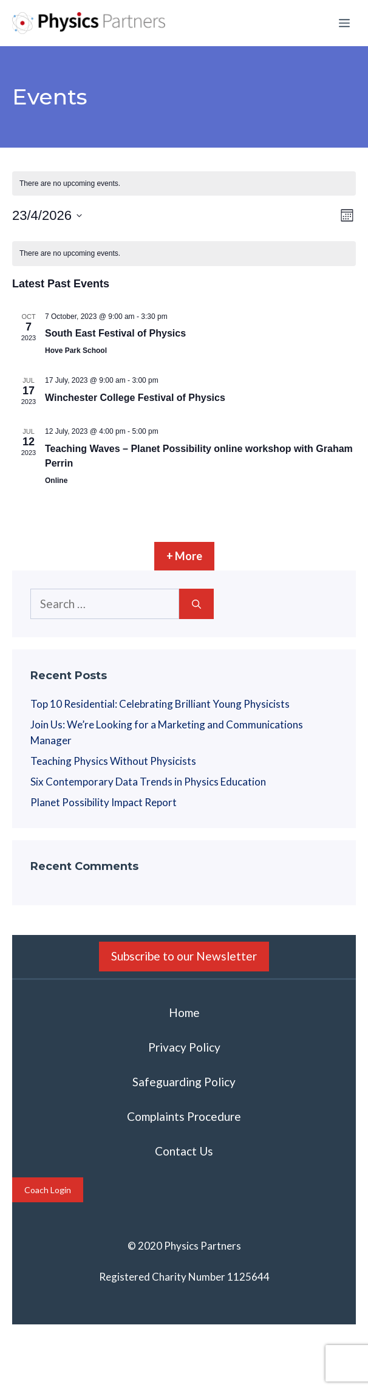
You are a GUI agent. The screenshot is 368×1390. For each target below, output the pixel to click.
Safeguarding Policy (184, 1082)
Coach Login (47, 1190)
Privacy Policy (184, 1047)
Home (184, 1012)
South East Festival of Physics (115, 333)
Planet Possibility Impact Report (103, 802)
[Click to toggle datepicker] (47, 215)
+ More (184, 556)
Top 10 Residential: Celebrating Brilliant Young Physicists (160, 703)
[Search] (196, 604)
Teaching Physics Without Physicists (113, 761)
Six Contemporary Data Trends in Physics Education (148, 781)
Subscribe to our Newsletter (184, 956)
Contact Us (184, 1151)
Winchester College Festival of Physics (135, 397)
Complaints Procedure (184, 1116)
